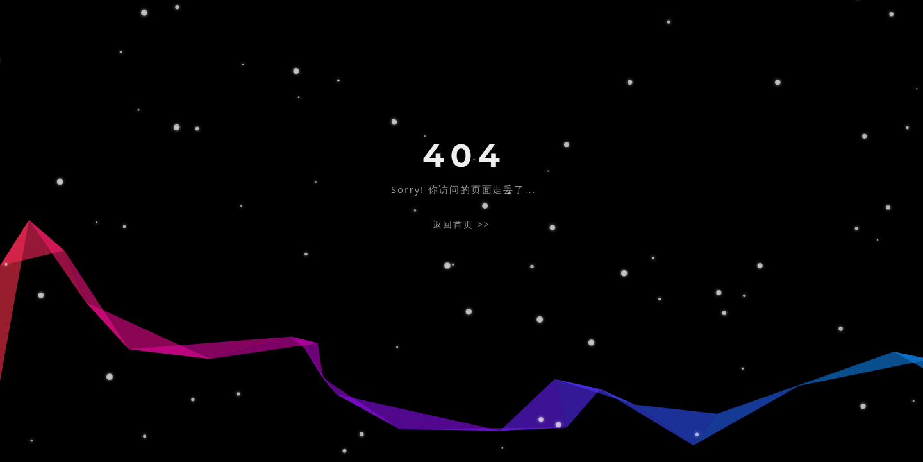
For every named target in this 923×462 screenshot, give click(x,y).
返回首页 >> (461, 224)
